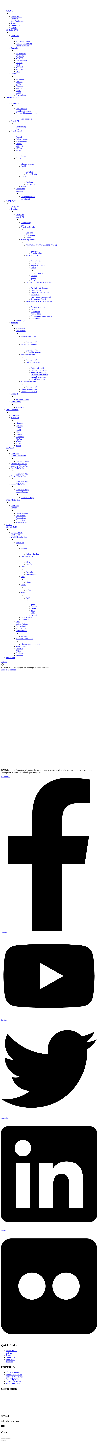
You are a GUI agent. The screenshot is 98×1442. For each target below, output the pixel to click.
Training (14, 209)
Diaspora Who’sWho (19, 466)
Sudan (18, 93)
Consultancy (16, 402)
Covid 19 (29, 172)
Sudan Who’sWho (18, 484)
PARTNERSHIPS (13, 500)
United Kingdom (32, 554)
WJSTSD (19, 58)
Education (25, 176)
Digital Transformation (40, 292)
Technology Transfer (39, 299)
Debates (19, 428)
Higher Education (38, 265)
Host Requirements (23, 111)
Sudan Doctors (22, 492)
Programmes (31, 235)
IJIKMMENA (21, 60)
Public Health (31, 174)
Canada (29, 564)
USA (28, 562)
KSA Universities (38, 379)
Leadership (20, 189)
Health (23, 166)
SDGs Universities (28, 336)
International (21, 626)
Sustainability (21, 141)
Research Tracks (22, 399)
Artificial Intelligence (39, 288)
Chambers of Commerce (30, 644)
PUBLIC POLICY (33, 255)
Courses (29, 237)
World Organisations (19, 537)
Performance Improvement (41, 316)
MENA (19, 88)
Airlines (24, 636)
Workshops (20, 320)
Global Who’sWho (18, 456)
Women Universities (29, 392)
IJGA (18, 71)
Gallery (14, 28)
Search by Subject (18, 131)
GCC (28, 598)
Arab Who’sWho (17, 468)
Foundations (21, 628)
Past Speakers (21, 109)
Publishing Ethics (23, 41)
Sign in (4, 662)
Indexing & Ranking (24, 43)
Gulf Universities (33, 362)
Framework (20, 328)
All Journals (21, 54)
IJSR (18, 65)
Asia (22, 577)
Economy (34, 251)
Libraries (19, 649)
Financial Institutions (24, 639)
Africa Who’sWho (18, 476)
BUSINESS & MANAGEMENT (39, 301)
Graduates (30, 182)
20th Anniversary (18, 21)
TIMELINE (10, 658)
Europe (24, 548)
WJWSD (19, 67)
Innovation (35, 295)
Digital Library (17, 532)
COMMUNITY (12, 410)
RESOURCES (11, 527)
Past (17, 129)
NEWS (9, 525)
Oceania (24, 566)
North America (27, 556)
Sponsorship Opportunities (26, 113)
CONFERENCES (13, 97)
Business (19, 191)
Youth (23, 186)
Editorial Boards (22, 46)
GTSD (18, 84)
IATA (18, 622)
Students (19, 653)
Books (13, 74)
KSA (33, 611)
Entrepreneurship (28, 197)
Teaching (14, 323)
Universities (20, 331)
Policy (18, 158)
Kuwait (34, 615)
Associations (21, 518)
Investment (25, 199)
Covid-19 (39, 273)
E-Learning (30, 184)
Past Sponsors (26, 119)
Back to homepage (8, 670)
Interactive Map (32, 342)
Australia (29, 572)
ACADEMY (11, 201)
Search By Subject (28, 239)
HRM (33, 309)
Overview (15, 36)
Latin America (26, 617)
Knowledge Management (41, 297)
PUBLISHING (12, 30)
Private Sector (21, 522)
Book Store (15, 535)
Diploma (29, 233)
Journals (14, 48)
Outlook (19, 82)
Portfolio (14, 19)
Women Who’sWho (19, 464)
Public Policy (36, 261)
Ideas (18, 432)
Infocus (19, 434)
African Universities (29, 344)
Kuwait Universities (39, 372)
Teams (13, 23)
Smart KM (20, 407)
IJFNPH (19, 63)
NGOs (18, 651)
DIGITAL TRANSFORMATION (39, 282)
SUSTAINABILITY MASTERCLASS (41, 245)
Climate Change (27, 164)
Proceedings (21, 95)
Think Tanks (21, 646)
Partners (14, 508)
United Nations (22, 139)
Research (14, 394)
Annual (19, 137)
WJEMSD (20, 56)
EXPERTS (10, 448)
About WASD (16, 16)
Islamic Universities (29, 389)
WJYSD (19, 69)
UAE (33, 604)
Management (36, 314)
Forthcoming (21, 127)
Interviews (20, 437)
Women (19, 144)
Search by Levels (28, 227)
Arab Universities (28, 354)
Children (19, 423)
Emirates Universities (39, 375)
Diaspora (19, 86)
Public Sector (21, 520)
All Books (20, 79)
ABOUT (9, 11)
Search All (15, 121)
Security (34, 280)
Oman (33, 608)
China (28, 582)
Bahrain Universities (39, 370)
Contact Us (15, 25)
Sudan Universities (33, 352)
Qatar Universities (38, 368)
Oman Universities (38, 377)
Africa (18, 91)
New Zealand (31, 574)
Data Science (36, 290)
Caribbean (25, 619)
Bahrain (34, 606)
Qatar (33, 613)
